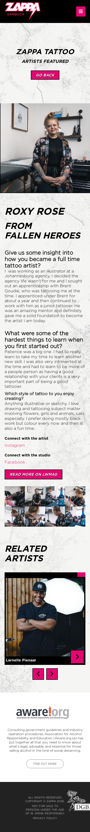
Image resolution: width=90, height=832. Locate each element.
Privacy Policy (45, 814)
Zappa (51, 797)
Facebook (15, 462)
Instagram (15, 445)
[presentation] (38, 670)
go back (45, 75)
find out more (45, 760)
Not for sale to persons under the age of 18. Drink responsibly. (45, 806)
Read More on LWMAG (33, 474)
